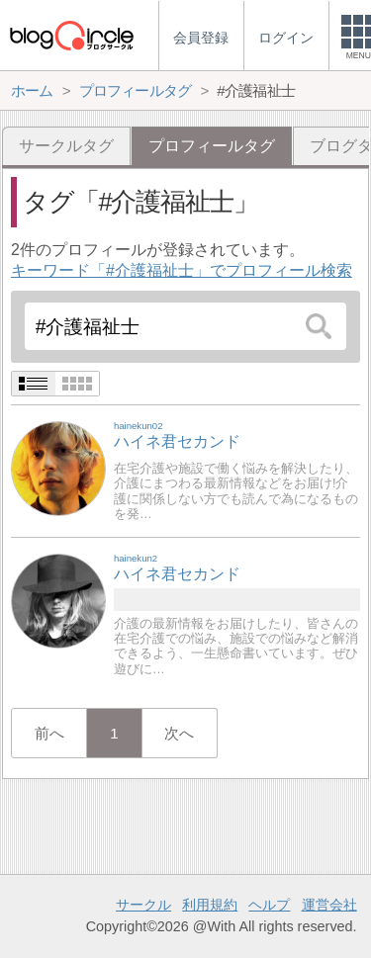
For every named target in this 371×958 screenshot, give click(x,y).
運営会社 (329, 905)
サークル (143, 905)
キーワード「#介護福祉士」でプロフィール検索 (181, 270)
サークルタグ (66, 145)
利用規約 (209, 905)
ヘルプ (269, 905)
